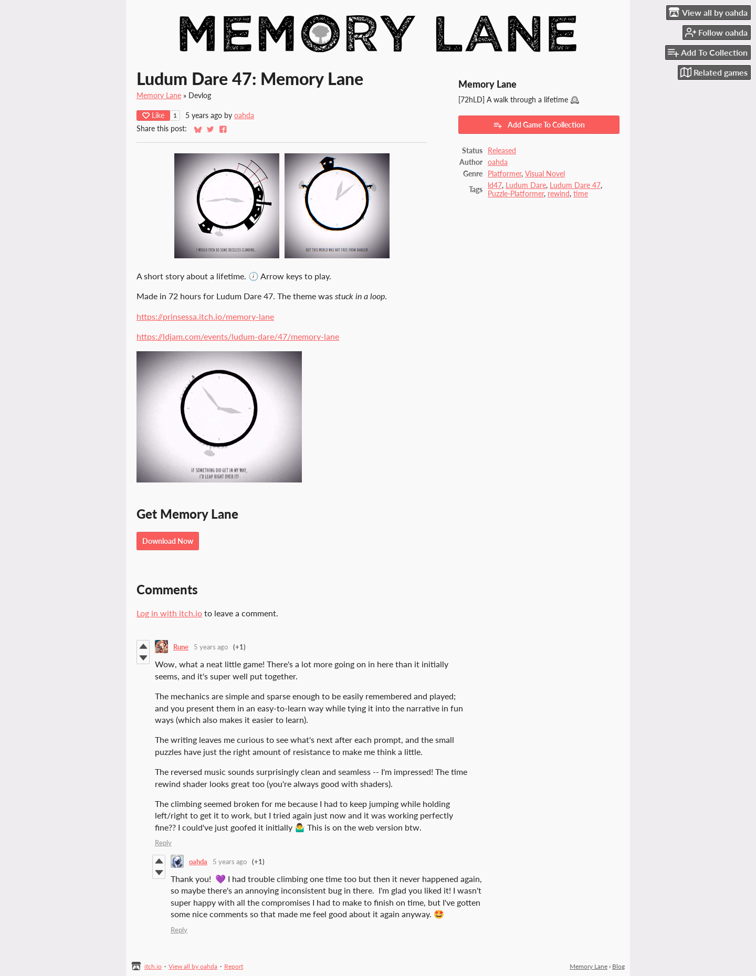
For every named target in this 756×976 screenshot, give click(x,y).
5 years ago (211, 647)
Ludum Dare (526, 185)
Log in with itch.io (169, 613)
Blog (618, 966)
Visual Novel (545, 174)
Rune (180, 647)
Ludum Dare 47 (575, 185)
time (580, 194)
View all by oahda (193, 966)
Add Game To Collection (539, 125)
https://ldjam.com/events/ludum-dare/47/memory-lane (237, 336)
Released (502, 150)
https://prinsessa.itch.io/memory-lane (205, 316)
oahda (244, 115)
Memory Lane (158, 95)
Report (233, 966)
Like (153, 115)
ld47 (495, 185)
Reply (163, 842)
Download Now (167, 541)
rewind (559, 194)
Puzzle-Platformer (516, 194)
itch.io (153, 966)
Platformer (504, 174)
